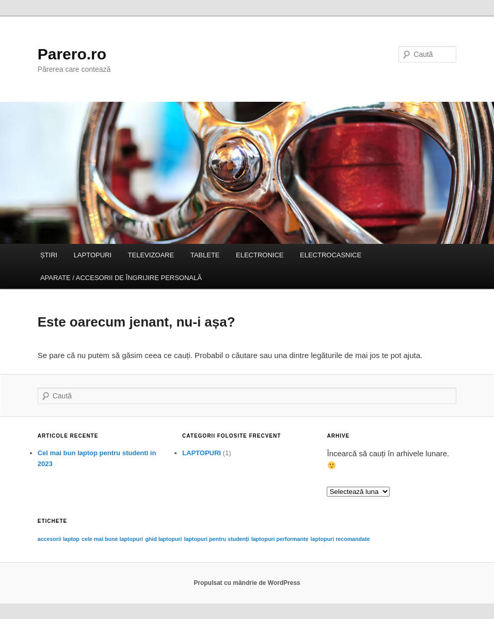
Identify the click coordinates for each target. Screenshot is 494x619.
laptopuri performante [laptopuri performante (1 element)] (280, 539)
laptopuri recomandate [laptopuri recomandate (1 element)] (340, 539)
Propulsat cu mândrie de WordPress (247, 582)
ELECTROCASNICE (330, 255)
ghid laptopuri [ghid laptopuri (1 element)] (163, 539)
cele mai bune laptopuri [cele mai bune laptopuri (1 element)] (112, 539)
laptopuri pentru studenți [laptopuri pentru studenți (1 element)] (216, 539)
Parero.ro (72, 54)
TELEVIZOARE (151, 255)
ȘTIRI (48, 255)
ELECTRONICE (259, 255)
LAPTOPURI (92, 255)
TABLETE (205, 255)
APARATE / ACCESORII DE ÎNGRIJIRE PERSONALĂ (121, 278)
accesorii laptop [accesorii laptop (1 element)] (58, 539)
